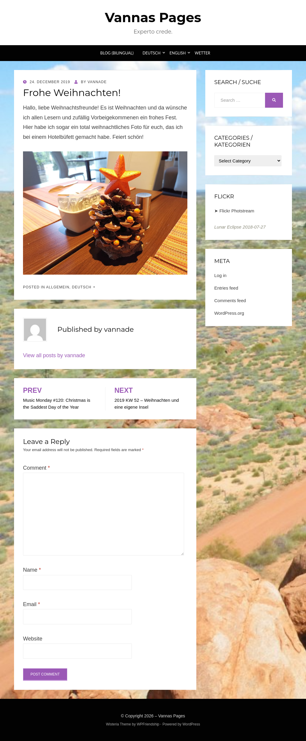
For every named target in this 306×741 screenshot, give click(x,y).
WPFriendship (148, 724)
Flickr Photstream (236, 210)
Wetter (202, 53)
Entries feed (226, 287)
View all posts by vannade (54, 355)
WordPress (191, 724)
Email (31, 604)
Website (32, 639)
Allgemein (57, 287)
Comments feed (230, 300)
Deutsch (151, 53)
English (177, 53)
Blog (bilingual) (117, 53)
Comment (36, 468)
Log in (220, 275)
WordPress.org (229, 313)
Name (32, 570)
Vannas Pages (153, 17)
